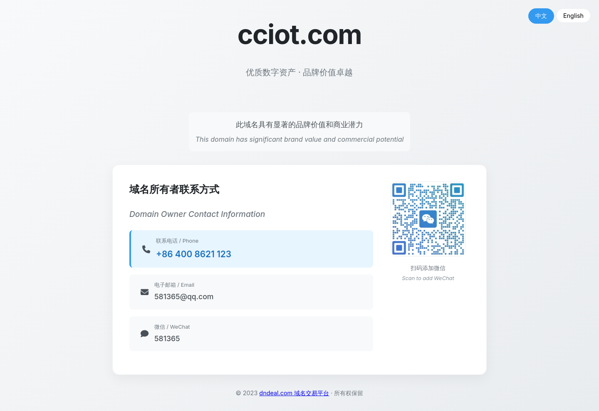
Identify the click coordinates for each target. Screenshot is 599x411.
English (573, 15)
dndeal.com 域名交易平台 (294, 392)
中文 (541, 15)
